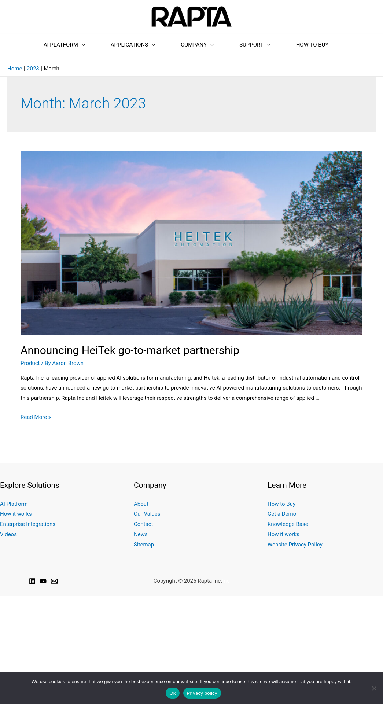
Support (254, 44)
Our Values (147, 514)
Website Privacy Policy (295, 544)
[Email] (54, 581)
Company (197, 44)
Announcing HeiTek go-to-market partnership (130, 350)
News (140, 534)
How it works (16, 514)
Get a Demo (282, 514)
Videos (8, 534)
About (141, 504)
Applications (133, 44)
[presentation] (81, 44)
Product (30, 363)
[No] (374, 688)
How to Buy (312, 44)
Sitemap (144, 544)
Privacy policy (202, 693)
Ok (172, 693)
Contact (143, 524)
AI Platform (64, 44)
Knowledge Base (288, 524)
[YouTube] (43, 581)
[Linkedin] (32, 581)
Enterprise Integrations (27, 524)
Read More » (36, 417)
